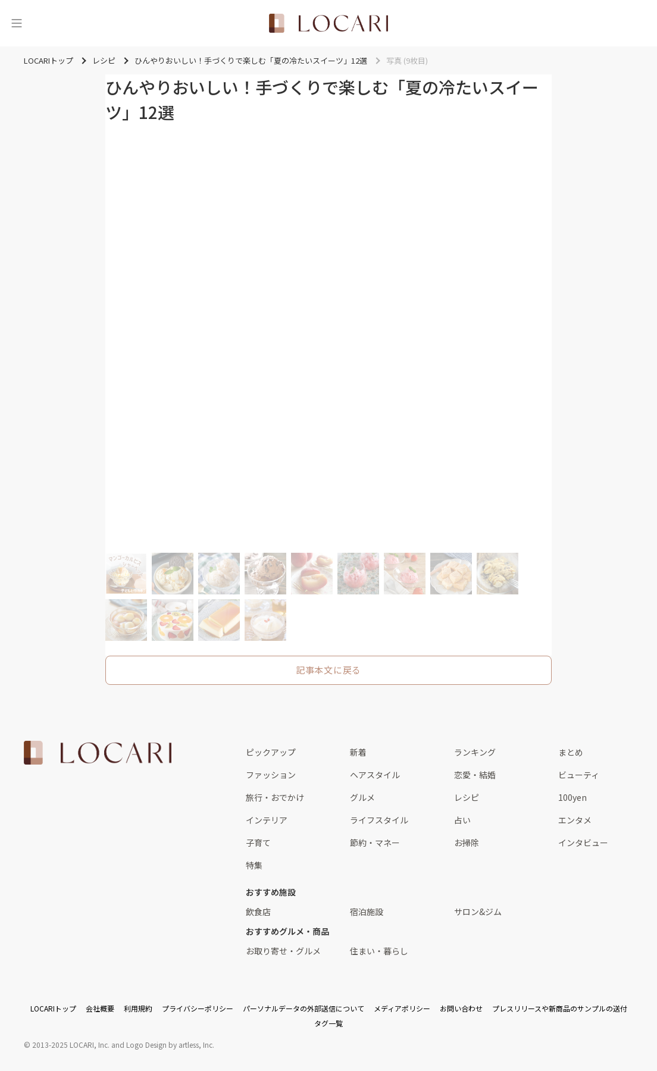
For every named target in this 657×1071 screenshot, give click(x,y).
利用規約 (138, 1008)
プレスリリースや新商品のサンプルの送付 (559, 1008)
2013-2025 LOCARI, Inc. (71, 1044)
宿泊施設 (366, 911)
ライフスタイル (379, 820)
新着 (358, 752)
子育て (258, 842)
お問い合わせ (461, 1008)
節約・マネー (375, 842)
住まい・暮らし (379, 951)
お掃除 (466, 842)
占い (462, 820)
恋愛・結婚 (475, 775)
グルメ (362, 797)
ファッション (271, 775)
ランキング (475, 752)
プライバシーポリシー (197, 1008)
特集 (254, 865)
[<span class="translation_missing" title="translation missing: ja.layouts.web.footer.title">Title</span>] (97, 753)
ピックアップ (271, 752)
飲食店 (258, 911)
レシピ (466, 797)
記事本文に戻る (328, 669)
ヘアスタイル (375, 775)
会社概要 (100, 1008)
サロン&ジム (478, 911)
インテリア (266, 820)
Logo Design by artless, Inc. (170, 1044)
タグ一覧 (328, 1023)
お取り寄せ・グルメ (283, 951)
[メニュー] (17, 23)
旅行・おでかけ (275, 797)
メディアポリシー (402, 1008)
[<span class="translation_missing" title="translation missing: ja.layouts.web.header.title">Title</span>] (328, 23)
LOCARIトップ (53, 1008)
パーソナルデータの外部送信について (303, 1008)
